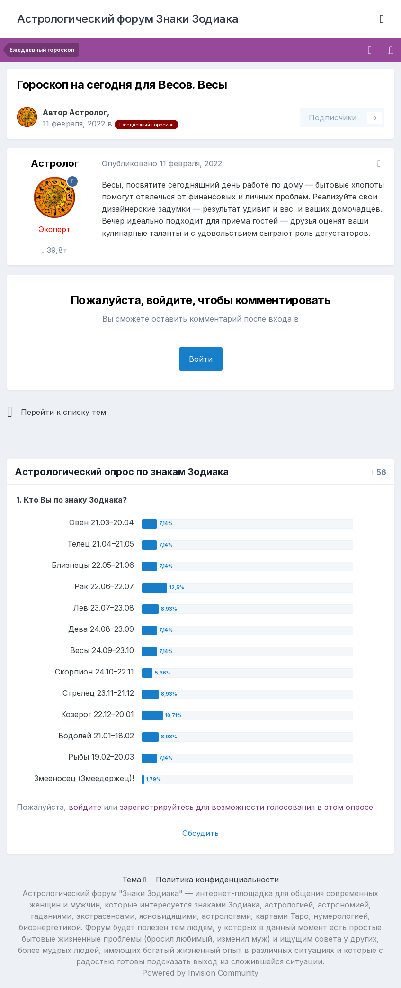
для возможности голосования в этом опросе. (284, 807)
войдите (85, 807)
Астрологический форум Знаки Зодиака (128, 19)
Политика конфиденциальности (217, 879)
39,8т (54, 250)
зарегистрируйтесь (157, 807)
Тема (134, 879)
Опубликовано (162, 163)
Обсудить (200, 833)
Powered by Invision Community (200, 973)
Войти (201, 359)
